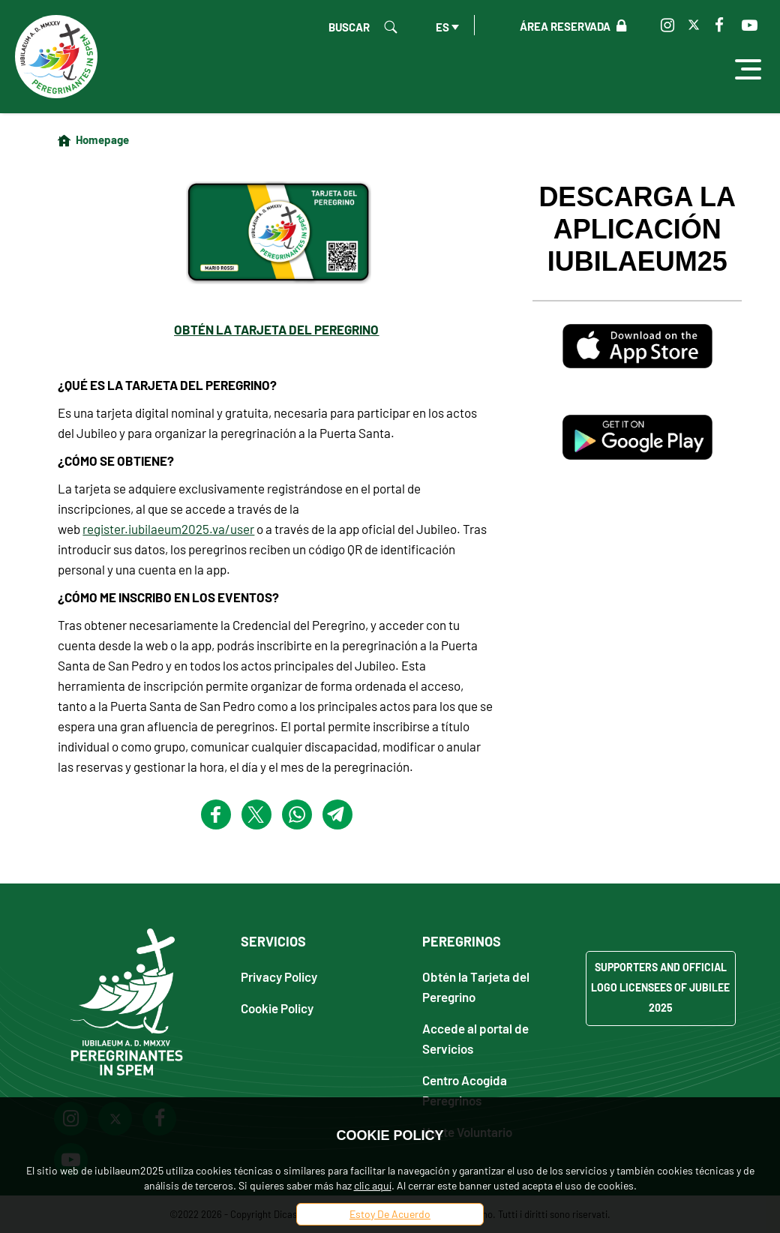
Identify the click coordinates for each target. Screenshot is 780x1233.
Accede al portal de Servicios (475, 1038)
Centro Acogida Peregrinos (464, 1089)
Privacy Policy (279, 976)
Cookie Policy (277, 1007)
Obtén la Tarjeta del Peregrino (476, 986)
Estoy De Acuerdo (390, 1214)
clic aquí (373, 1185)
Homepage (102, 139)
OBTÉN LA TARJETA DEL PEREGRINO (276, 329)
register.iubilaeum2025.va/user (168, 528)
